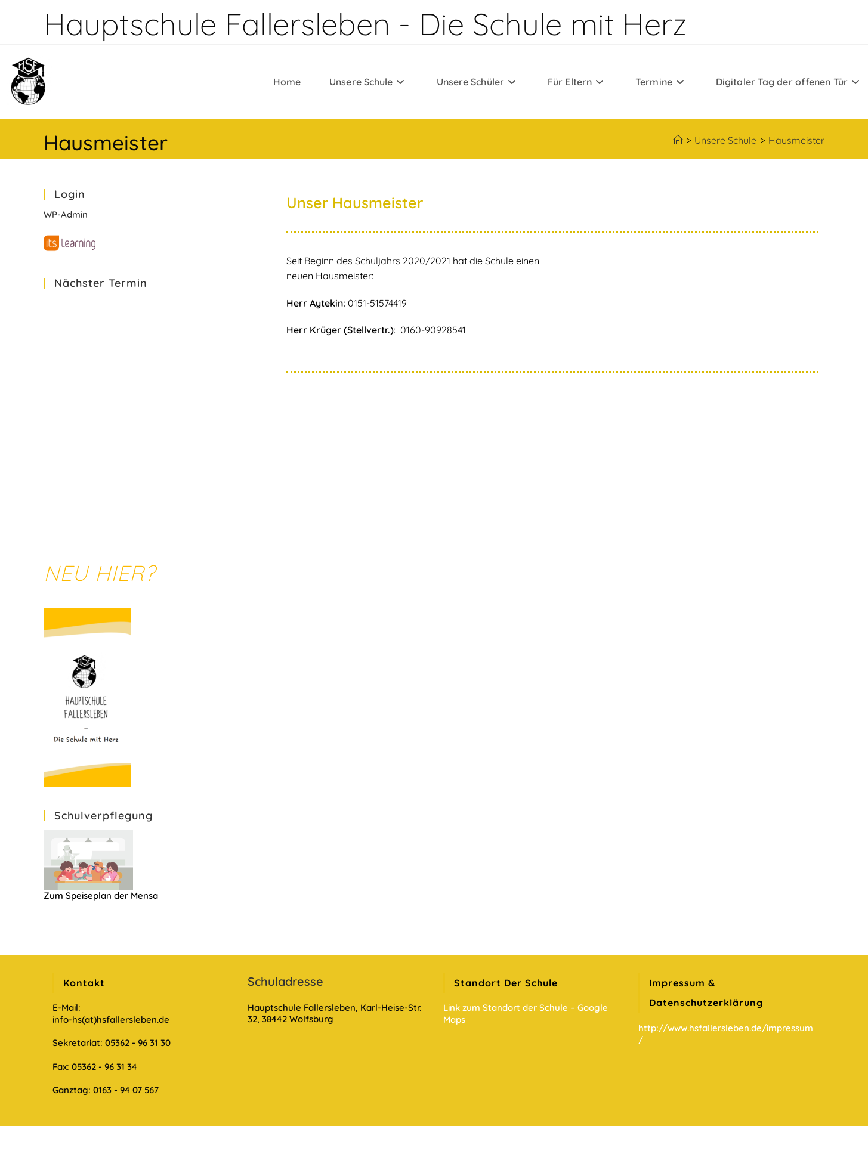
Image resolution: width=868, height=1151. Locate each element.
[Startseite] (677, 140)
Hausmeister (796, 140)
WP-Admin (66, 214)
